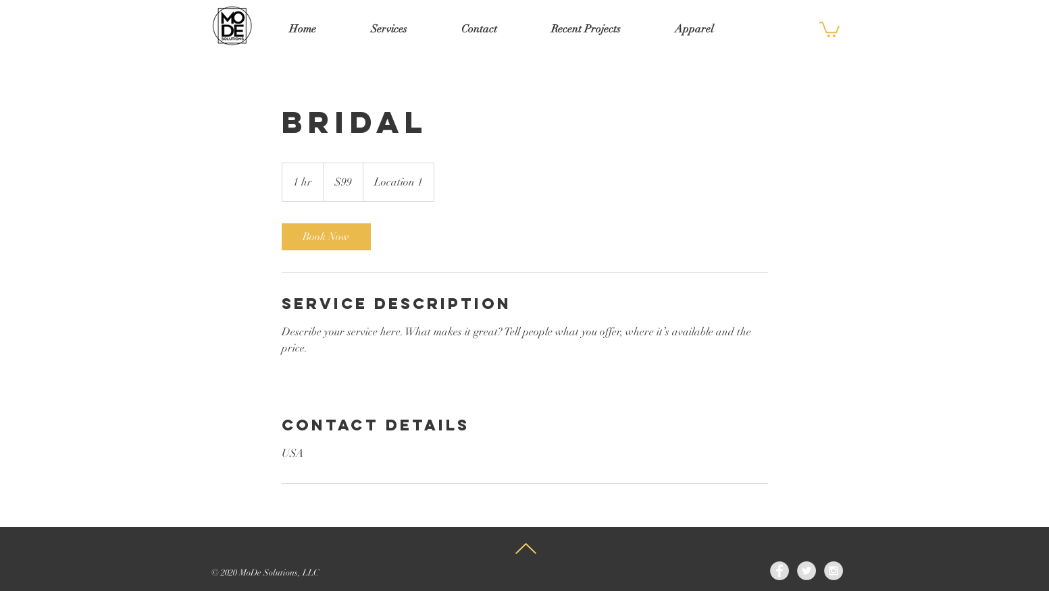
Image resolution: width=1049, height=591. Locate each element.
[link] (326, 236)
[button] (829, 28)
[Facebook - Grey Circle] (779, 570)
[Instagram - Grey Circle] (833, 570)
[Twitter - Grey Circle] (806, 570)
